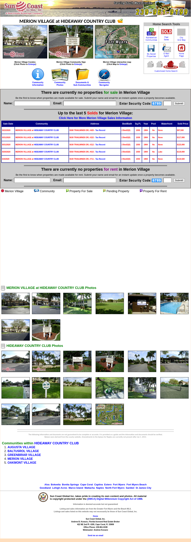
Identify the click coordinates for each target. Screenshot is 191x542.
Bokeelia (55, 484)
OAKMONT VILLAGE (22, 462)
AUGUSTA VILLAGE (21, 447)
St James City (143, 487)
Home (95, 516)
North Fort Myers (114, 487)
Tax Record (100, 130)
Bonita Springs (70, 484)
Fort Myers (119, 484)
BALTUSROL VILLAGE (23, 451)
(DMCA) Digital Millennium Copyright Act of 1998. (115, 498)
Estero (108, 484)
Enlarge (31, 64)
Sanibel (130, 487)
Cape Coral (86, 484)
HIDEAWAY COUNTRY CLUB (46, 130)
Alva (46, 484)
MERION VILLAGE (20, 458)
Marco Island (76, 487)
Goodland (45, 487)
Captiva (98, 484)
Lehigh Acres (59, 487)
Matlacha (90, 487)
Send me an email (95, 535)
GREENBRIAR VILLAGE (24, 454)
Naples (100, 487)
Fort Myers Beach (136, 484)
